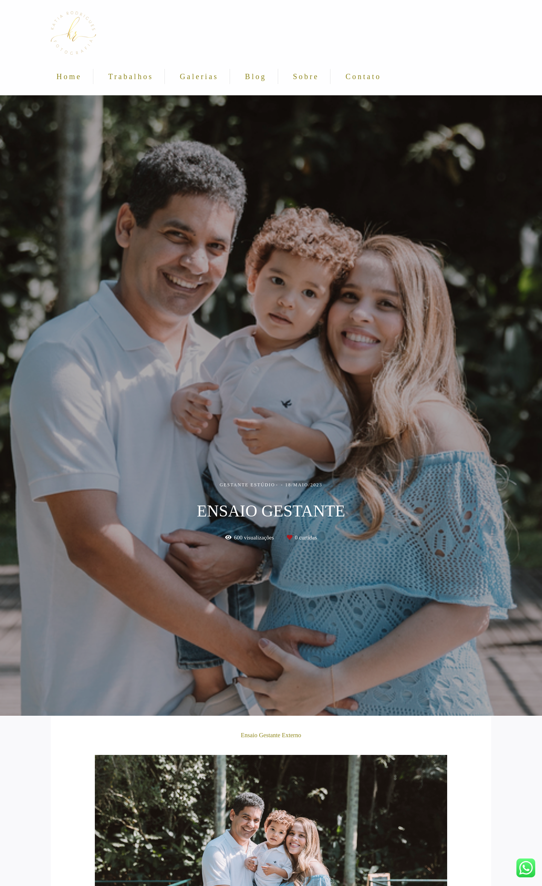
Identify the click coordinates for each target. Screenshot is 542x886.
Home (69, 76)
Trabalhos (130, 76)
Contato (363, 76)
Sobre (306, 76)
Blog (255, 76)
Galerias (199, 76)
